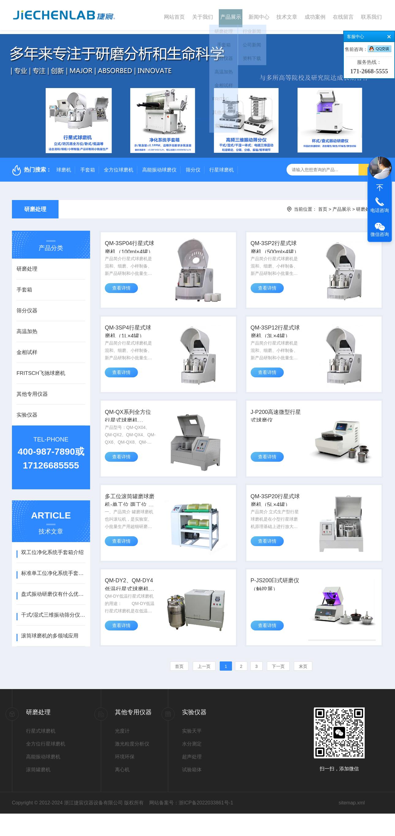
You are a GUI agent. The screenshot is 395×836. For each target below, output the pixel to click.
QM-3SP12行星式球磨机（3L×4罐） (276, 336)
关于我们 (202, 14)
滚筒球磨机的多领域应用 (49, 632)
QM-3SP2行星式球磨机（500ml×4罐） (276, 247)
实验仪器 (27, 411)
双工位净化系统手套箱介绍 (52, 548)
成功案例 (315, 14)
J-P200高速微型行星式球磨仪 (274, 425)
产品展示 (231, 14)
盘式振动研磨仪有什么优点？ (53, 590)
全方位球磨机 (118, 165)
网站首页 (174, 14)
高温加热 (27, 327)
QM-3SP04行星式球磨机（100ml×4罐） (131, 247)
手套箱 (87, 165)
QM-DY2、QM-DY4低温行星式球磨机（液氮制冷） (131, 605)
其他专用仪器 (32, 390)
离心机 (122, 792)
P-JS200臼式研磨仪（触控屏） (276, 605)
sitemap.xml (352, 825)
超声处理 (192, 779)
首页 (322, 205)
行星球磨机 (221, 165)
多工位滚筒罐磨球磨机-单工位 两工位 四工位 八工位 (131, 515)
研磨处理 (35, 205)
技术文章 (287, 14)
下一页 (278, 688)
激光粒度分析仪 (132, 766)
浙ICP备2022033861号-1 (206, 825)
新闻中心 (259, 14)
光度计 (122, 753)
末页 (303, 688)
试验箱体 (192, 792)
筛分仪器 (27, 307)
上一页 (204, 688)
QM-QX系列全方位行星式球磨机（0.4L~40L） (129, 426)
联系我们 (371, 14)
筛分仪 (193, 165)
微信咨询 (379, 234)
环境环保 (125, 779)
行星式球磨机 (40, 753)
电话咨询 (379, 210)
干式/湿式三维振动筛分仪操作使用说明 (53, 611)
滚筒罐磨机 (38, 792)
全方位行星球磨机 (45, 766)
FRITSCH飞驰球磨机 (41, 369)
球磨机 (63, 165)
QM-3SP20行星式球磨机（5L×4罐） (276, 515)
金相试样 (27, 348)
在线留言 (343, 14)
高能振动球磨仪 (159, 165)
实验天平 (192, 753)
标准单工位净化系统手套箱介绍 (53, 569)
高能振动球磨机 (43, 779)
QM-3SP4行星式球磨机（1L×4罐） (129, 336)
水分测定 (192, 766)
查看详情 (123, 291)
